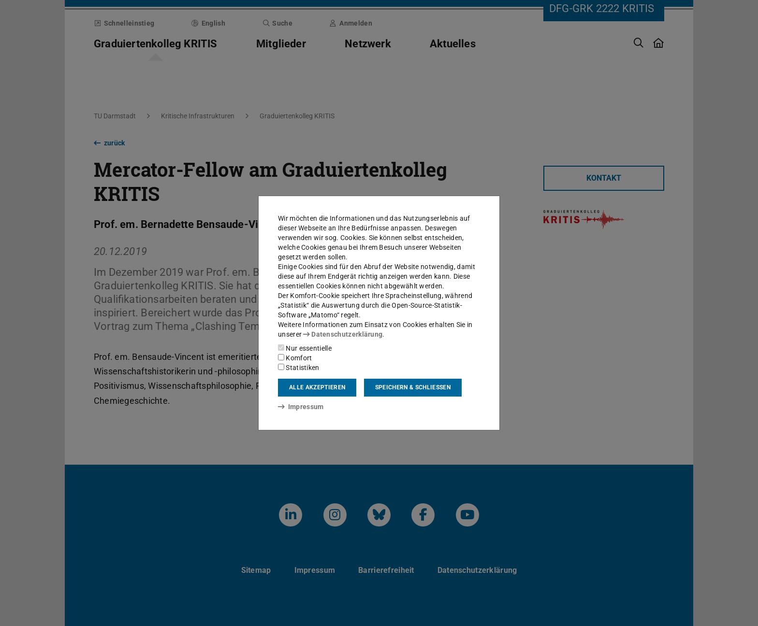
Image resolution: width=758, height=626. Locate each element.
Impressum (301, 407)
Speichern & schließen (413, 387)
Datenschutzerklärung (342, 334)
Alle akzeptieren (317, 387)
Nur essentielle (305, 348)
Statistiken (299, 367)
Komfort (295, 358)
